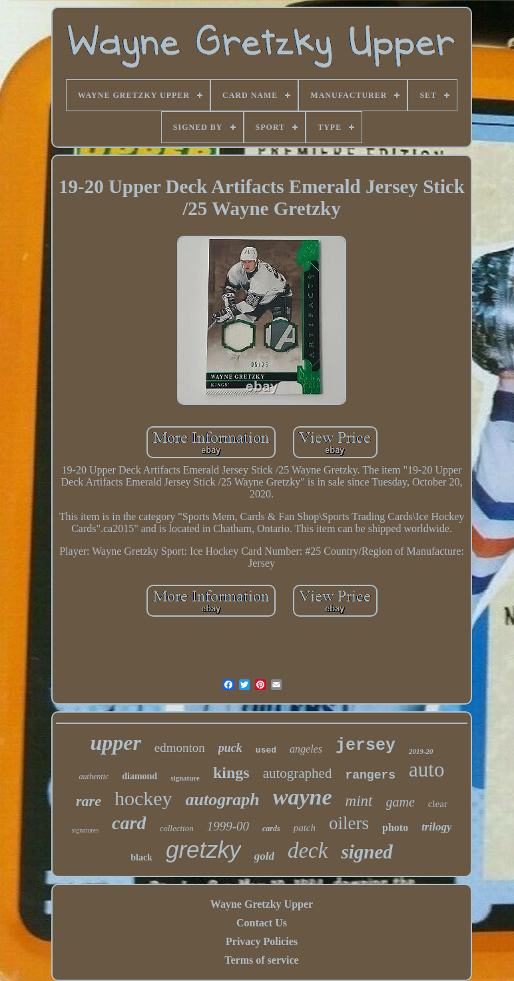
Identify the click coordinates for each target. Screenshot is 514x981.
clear (437, 804)
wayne (302, 797)
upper (115, 743)
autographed (297, 773)
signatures (85, 830)
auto (426, 769)
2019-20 (421, 751)
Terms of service (261, 960)
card (129, 823)
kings (231, 772)
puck (230, 748)
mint (359, 801)
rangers (370, 775)
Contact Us (261, 922)
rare (88, 801)
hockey (143, 798)
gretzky (203, 849)
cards (271, 828)
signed (366, 851)
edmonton (179, 748)
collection (176, 828)
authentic (94, 776)
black (141, 857)
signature (185, 778)
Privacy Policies (262, 941)
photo (395, 827)
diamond (139, 776)
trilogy (436, 826)
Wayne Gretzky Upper (261, 904)
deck (308, 850)
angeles (306, 749)
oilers (349, 823)
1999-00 (228, 826)
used (266, 750)
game (400, 802)
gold (264, 856)
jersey (365, 745)
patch (305, 827)
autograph (223, 799)
